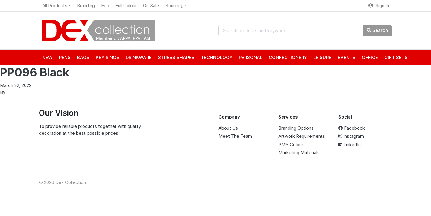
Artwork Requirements (301, 136)
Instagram (351, 136)
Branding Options (296, 128)
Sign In (378, 5)
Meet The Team (235, 136)
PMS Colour (290, 144)
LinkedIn (349, 144)
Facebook (351, 128)
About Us (228, 128)
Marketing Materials (299, 152)
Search (377, 30)
